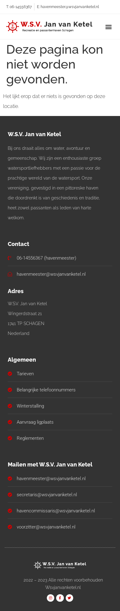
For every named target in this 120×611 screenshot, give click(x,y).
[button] (109, 26)
